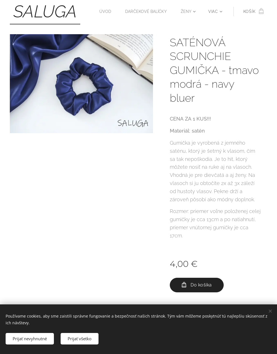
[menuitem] (104, 11)
